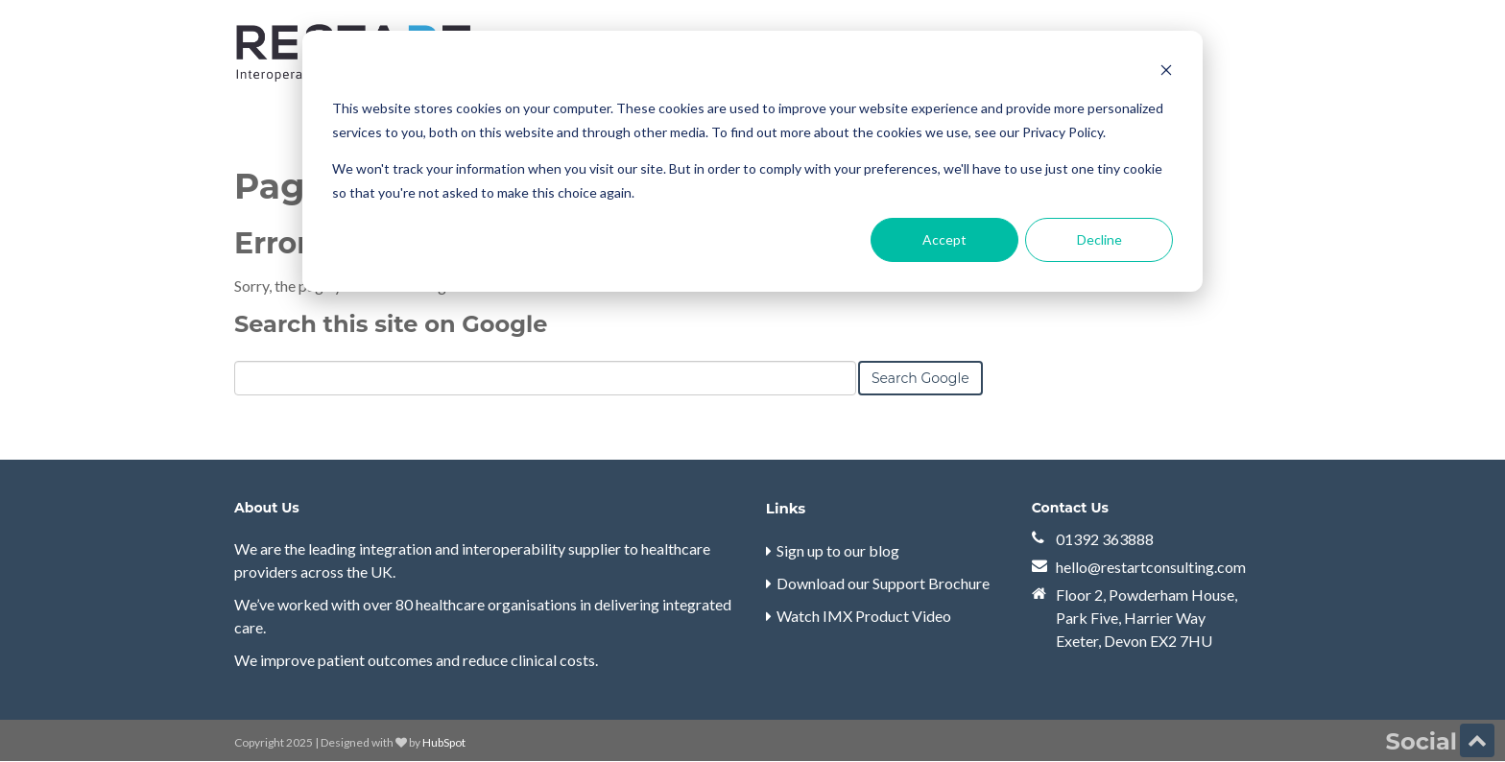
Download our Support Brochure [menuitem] (883, 583)
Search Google (920, 378)
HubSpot (444, 742)
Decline (1099, 239)
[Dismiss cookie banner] (1166, 72)
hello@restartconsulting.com (1151, 567)
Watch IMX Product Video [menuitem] (863, 616)
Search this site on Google (390, 324)
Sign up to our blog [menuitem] (837, 550)
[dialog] (752, 161)
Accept (944, 239)
